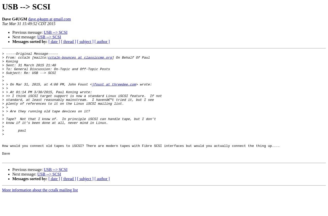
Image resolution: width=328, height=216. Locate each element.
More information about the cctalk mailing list (40, 211)
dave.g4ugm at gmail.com (49, 19)
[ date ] (54, 41)
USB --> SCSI (56, 32)
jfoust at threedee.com (114, 91)
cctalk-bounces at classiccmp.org (80, 59)
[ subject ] (85, 41)
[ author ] (102, 41)
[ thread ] (68, 41)
